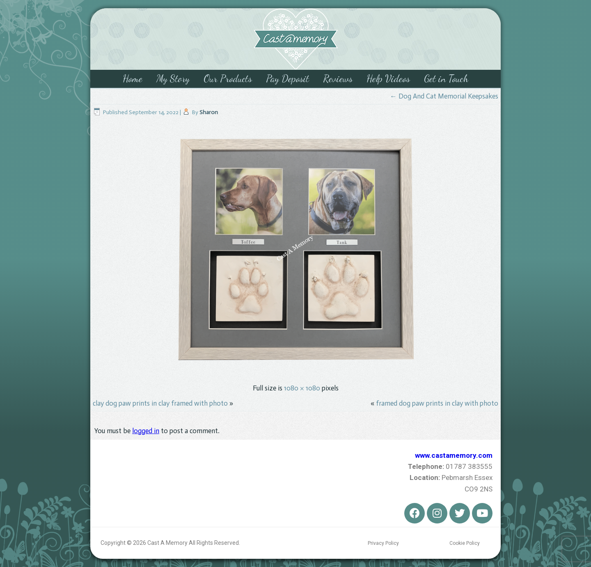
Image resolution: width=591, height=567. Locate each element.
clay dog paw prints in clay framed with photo (160, 403)
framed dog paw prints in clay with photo (437, 403)
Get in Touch (446, 79)
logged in (145, 431)
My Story (173, 79)
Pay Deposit (287, 79)
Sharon (208, 112)
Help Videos (388, 79)
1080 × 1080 (302, 388)
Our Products (228, 79)
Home (132, 79)
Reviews (338, 79)
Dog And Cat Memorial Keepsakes (444, 96)
